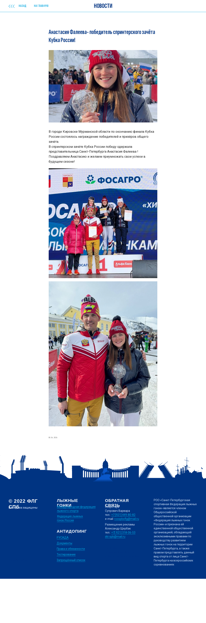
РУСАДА (63, 581)
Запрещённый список (71, 604)
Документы (64, 587)
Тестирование (66, 598)
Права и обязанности (71, 593)
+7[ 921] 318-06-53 (123, 576)
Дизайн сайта (18, 604)
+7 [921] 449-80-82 (123, 559)
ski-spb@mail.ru (115, 580)
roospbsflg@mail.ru (126, 563)
